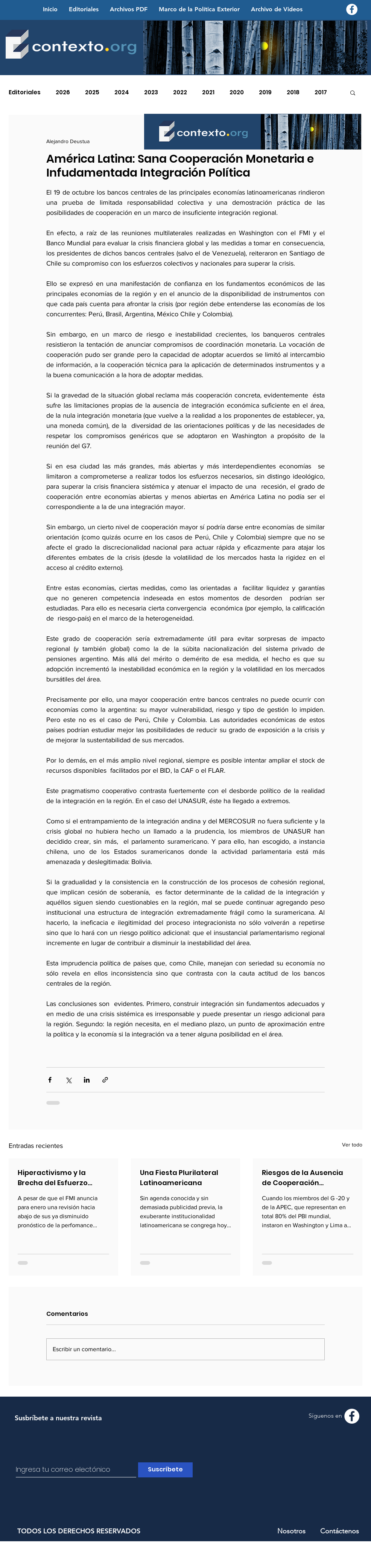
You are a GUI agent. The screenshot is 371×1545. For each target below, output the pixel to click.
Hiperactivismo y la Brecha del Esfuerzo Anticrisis (53, 1178)
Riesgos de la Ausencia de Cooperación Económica (302, 1178)
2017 (321, 92)
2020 (237, 92)
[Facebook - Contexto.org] (351, 9)
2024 (121, 92)
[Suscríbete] (165, 1469)
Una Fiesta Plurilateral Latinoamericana (179, 1177)
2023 (151, 92)
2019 (265, 92)
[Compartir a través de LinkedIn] (86, 1079)
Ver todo (352, 1145)
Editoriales (25, 92)
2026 (63, 92)
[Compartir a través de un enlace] (105, 1079)
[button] (352, 92)
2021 (208, 92)
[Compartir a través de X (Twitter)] (68, 1079)
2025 (92, 92)
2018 (293, 92)
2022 (180, 92)
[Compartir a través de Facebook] (49, 1079)
